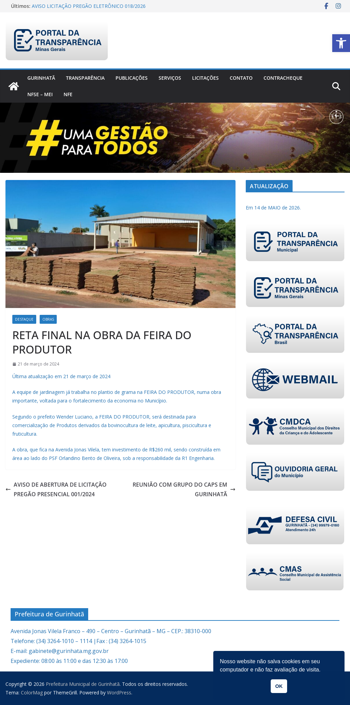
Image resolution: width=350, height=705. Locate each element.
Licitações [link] (205, 78)
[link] (341, 43)
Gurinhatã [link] (41, 78)
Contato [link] (241, 78)
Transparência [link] (85, 78)
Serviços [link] (170, 78)
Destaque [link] (24, 319)
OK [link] (279, 686)
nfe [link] (68, 94)
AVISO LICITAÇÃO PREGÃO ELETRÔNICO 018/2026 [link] (89, 6)
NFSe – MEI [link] (40, 94)
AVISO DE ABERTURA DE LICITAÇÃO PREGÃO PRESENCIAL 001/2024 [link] (56, 489)
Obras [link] (48, 319)
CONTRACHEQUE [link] (283, 78)
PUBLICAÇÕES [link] (132, 78)
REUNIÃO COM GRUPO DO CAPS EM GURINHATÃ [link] (184, 489)
